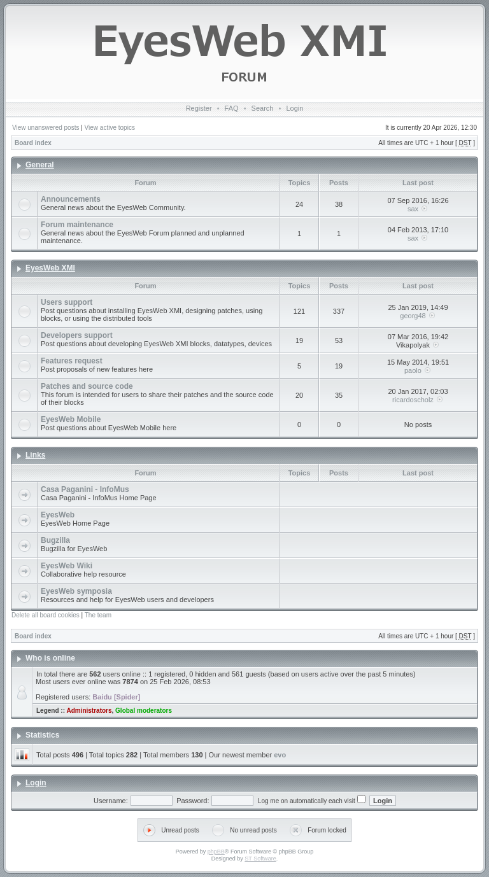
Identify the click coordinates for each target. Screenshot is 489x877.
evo (280, 755)
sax (413, 209)
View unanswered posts (45, 127)
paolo (413, 370)
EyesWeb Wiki (66, 565)
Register (199, 108)
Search (263, 108)
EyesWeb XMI (50, 267)
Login (294, 108)
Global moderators (143, 710)
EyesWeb (57, 514)
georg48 (412, 315)
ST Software (260, 858)
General (39, 164)
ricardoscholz (413, 399)
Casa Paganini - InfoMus (85, 489)
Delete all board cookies (45, 615)
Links (35, 455)
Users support (66, 302)
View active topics (110, 127)
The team (98, 615)
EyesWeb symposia (76, 591)
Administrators (88, 710)
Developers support (77, 335)
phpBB (216, 851)
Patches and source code (87, 386)
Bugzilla (55, 540)
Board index (33, 142)
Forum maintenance (77, 224)
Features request (72, 360)
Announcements (71, 199)
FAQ (232, 108)
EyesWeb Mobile (71, 419)
